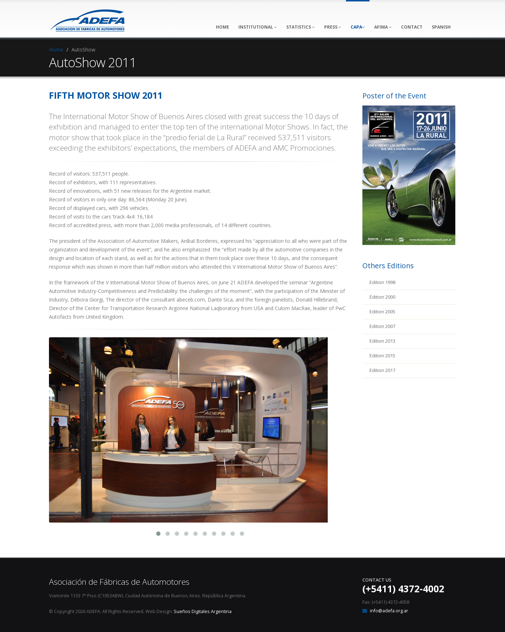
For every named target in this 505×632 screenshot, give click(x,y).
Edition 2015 (382, 356)
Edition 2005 (382, 312)
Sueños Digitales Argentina (203, 611)
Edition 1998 (382, 282)
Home (56, 49)
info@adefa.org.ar (389, 611)
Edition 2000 (382, 297)
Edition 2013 (382, 341)
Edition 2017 (382, 370)
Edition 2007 (382, 326)
